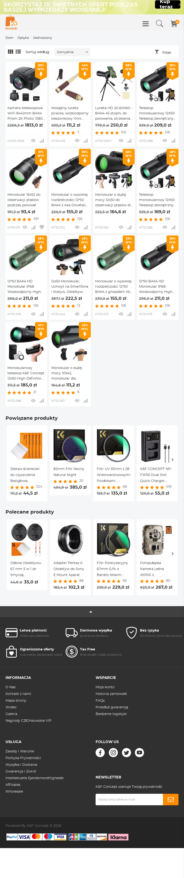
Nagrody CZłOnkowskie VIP (29, 720)
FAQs (100, 700)
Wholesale (14, 791)
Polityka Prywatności (23, 758)
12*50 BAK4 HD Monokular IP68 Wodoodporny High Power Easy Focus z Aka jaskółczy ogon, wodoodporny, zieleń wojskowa (24, 287)
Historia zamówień (111, 694)
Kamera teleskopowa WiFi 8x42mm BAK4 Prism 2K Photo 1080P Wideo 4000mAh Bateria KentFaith (26, 113)
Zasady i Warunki (20, 751)
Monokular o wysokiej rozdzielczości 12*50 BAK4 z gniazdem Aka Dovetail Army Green (113, 287)
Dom (9, 37)
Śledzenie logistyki (111, 714)
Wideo (11, 707)
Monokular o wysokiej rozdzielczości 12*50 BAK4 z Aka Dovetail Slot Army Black (69, 200)
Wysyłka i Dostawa (21, 764)
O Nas (11, 687)
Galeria (11, 714)
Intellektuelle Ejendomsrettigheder (35, 778)
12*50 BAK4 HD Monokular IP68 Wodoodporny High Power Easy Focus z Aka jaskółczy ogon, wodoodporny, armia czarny (156, 287)
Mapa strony (16, 700)
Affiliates (13, 785)
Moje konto (105, 687)
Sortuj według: (38, 52)
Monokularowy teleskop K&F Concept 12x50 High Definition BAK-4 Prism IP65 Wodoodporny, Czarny (26, 373)
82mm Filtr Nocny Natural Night (68, 472)
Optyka (23, 37)
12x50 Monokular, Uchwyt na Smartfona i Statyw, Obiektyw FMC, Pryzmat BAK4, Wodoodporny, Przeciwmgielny (69, 287)
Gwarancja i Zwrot (21, 771)
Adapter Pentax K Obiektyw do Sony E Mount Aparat (68, 569)
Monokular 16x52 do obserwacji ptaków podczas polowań (23, 200)
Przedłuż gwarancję (112, 707)
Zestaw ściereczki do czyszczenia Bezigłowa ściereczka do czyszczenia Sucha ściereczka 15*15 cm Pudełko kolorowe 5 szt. (26, 475)
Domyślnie (65, 52)
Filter (166, 53)
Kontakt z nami (18, 694)
